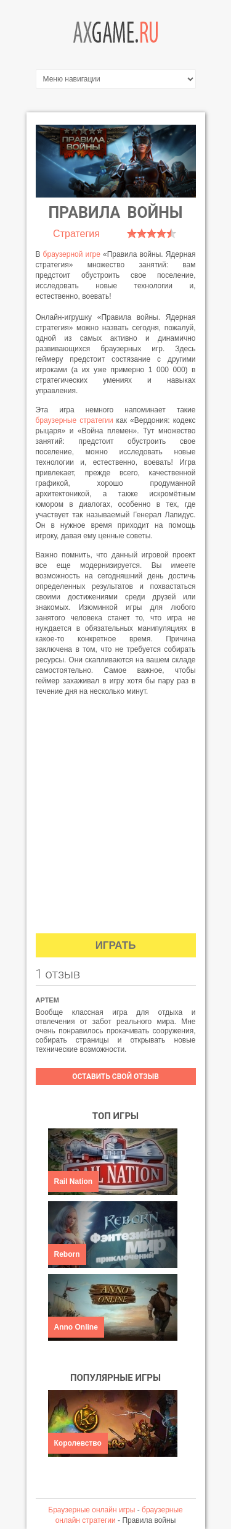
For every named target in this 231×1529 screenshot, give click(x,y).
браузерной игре (71, 254)
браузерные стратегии (74, 420)
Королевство (78, 1443)
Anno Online (76, 1327)
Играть (115, 945)
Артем (47, 1000)
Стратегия (76, 233)
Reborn (67, 1254)
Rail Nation (73, 1181)
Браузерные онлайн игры (91, 1510)
